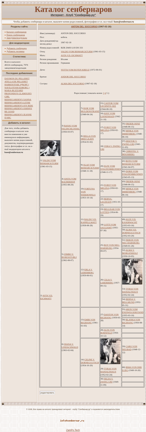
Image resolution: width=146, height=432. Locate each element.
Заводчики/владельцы (16, 37)
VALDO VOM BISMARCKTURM (76, 51)
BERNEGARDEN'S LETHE (17, 102)
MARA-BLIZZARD (13, 90)
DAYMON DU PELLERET (16, 78)
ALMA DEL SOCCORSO (72, 83)
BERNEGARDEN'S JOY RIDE (18, 105)
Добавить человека (15, 51)
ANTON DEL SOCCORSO (84, 26)
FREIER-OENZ (133, 123)
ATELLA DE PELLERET (16, 81)
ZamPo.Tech (73, 430)
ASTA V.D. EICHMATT (72, 55)
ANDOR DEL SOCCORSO (73, 76)
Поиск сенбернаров (15, 35)
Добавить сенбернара (16, 48)
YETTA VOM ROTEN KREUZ (75, 69)
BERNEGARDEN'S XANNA (17, 99)
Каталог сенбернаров (16, 32)
